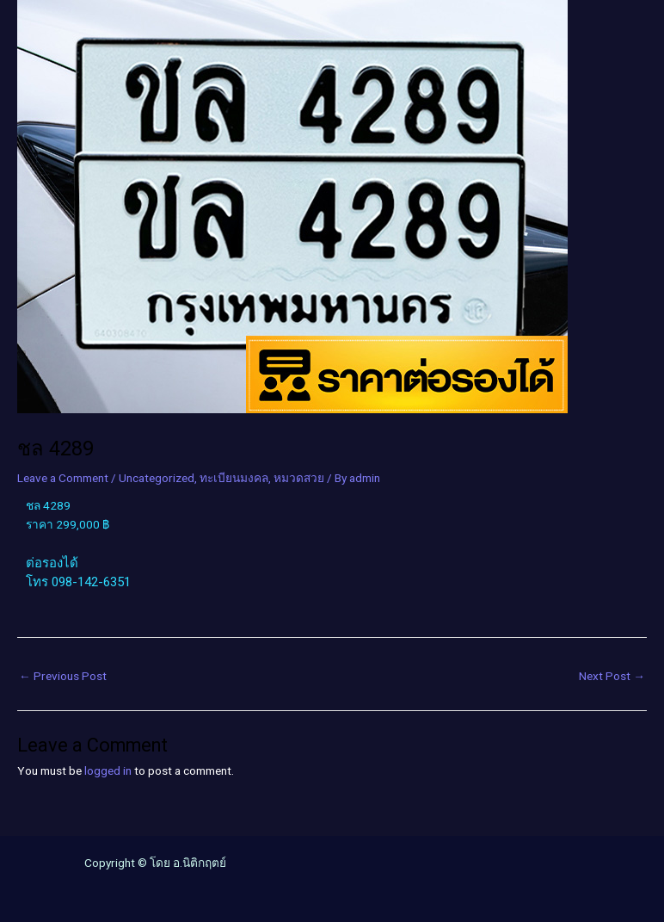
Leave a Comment (62, 478)
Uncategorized (156, 478)
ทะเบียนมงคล (234, 478)
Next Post (612, 676)
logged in (108, 770)
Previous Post (63, 676)
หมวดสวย (299, 478)
